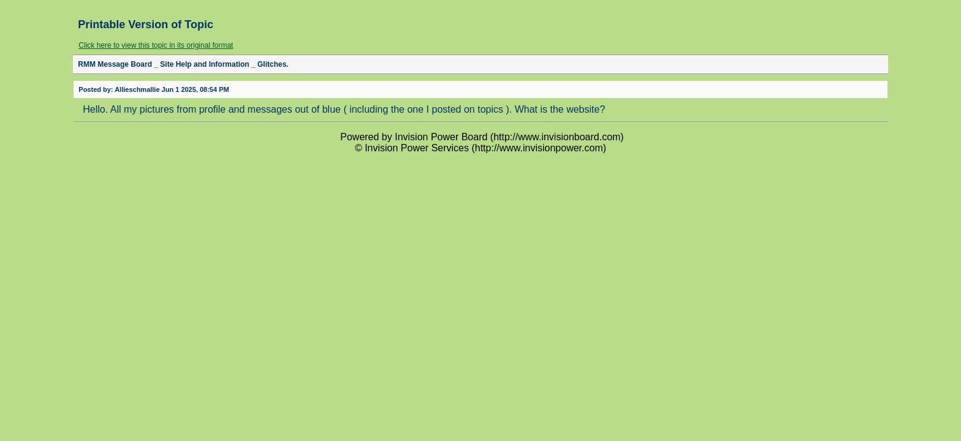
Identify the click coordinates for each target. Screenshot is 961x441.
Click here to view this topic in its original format (155, 45)
